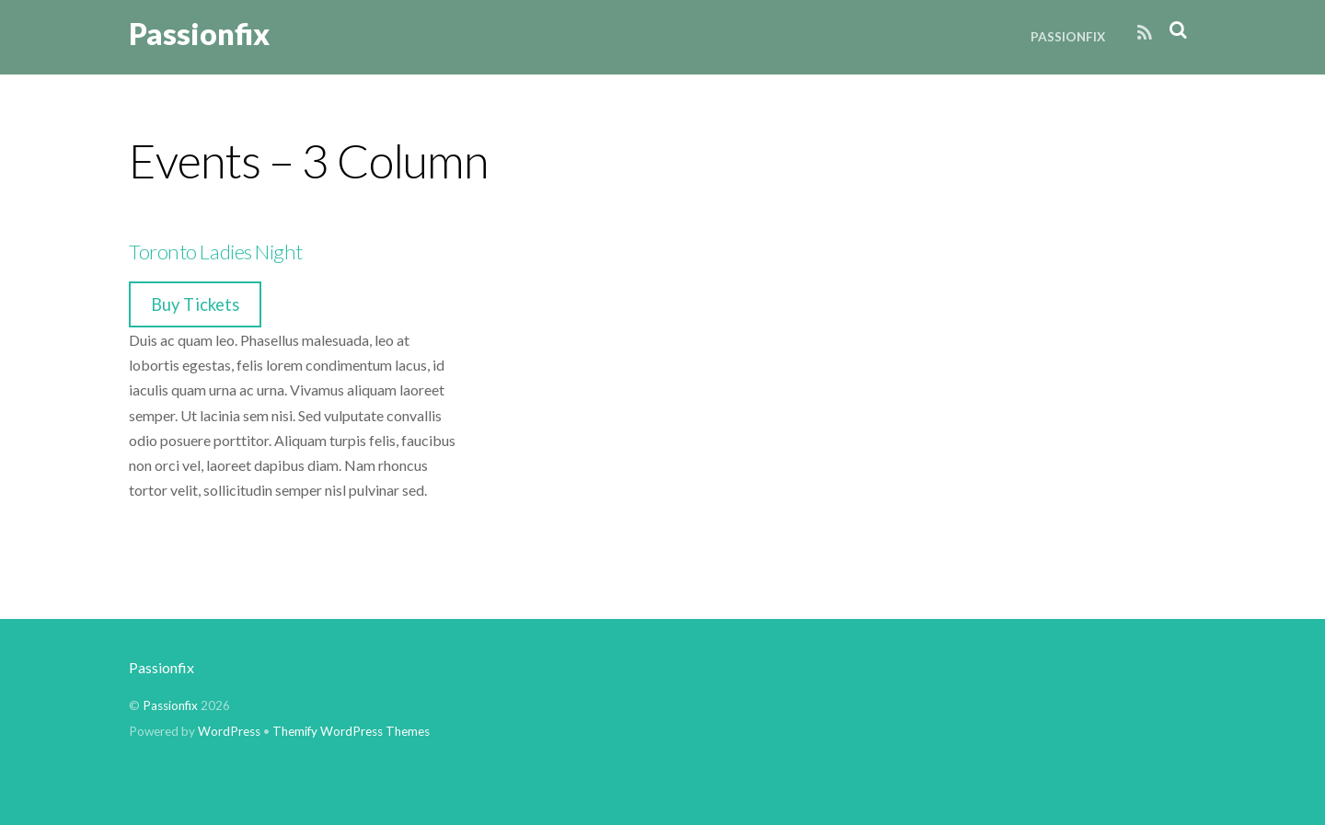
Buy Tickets (195, 304)
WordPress (229, 731)
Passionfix (1068, 36)
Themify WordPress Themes (351, 731)
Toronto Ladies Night (216, 251)
